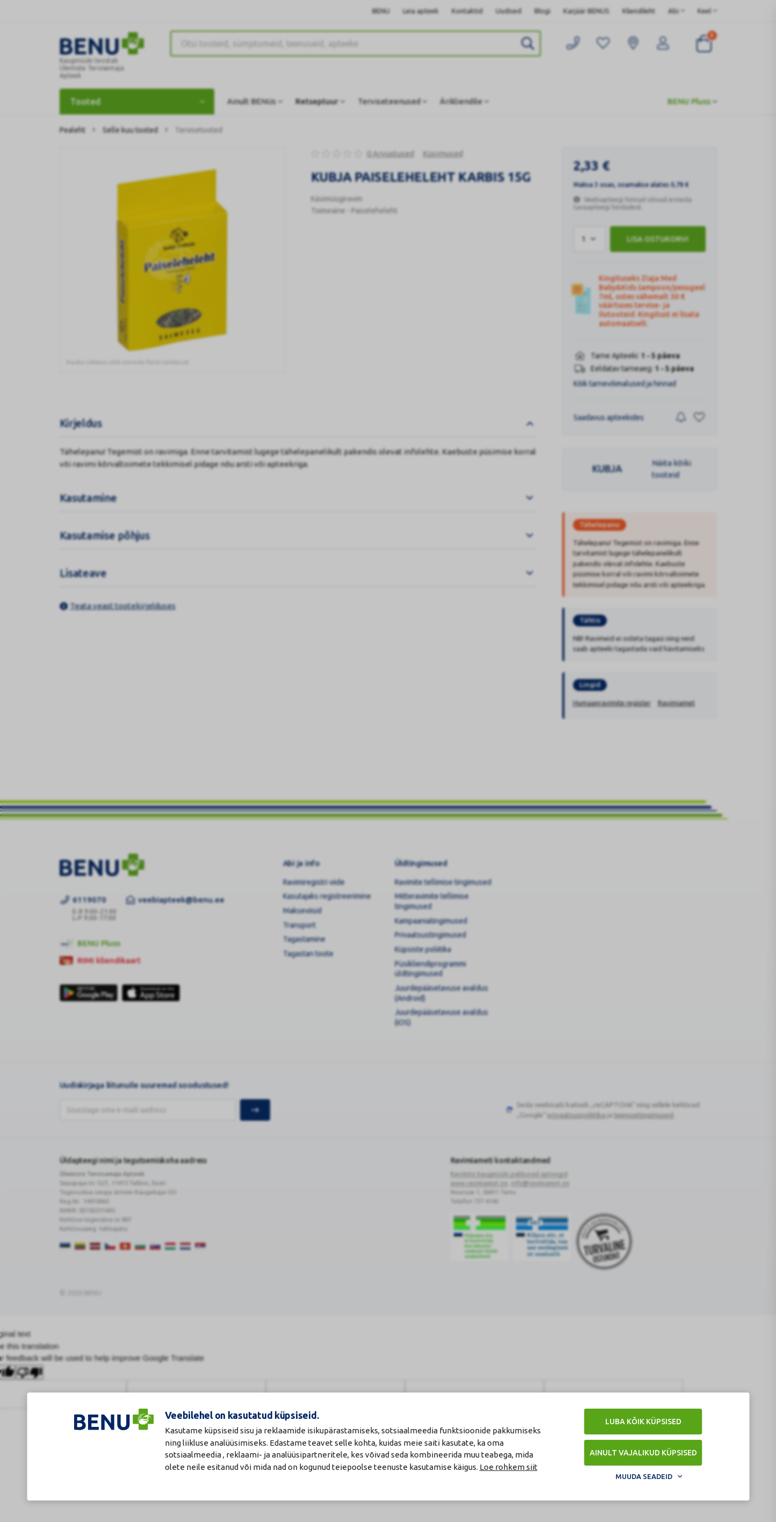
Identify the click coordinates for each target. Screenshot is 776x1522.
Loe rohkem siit (509, 1466)
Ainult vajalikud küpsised (643, 1452)
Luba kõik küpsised (643, 1421)
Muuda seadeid (643, 1476)
